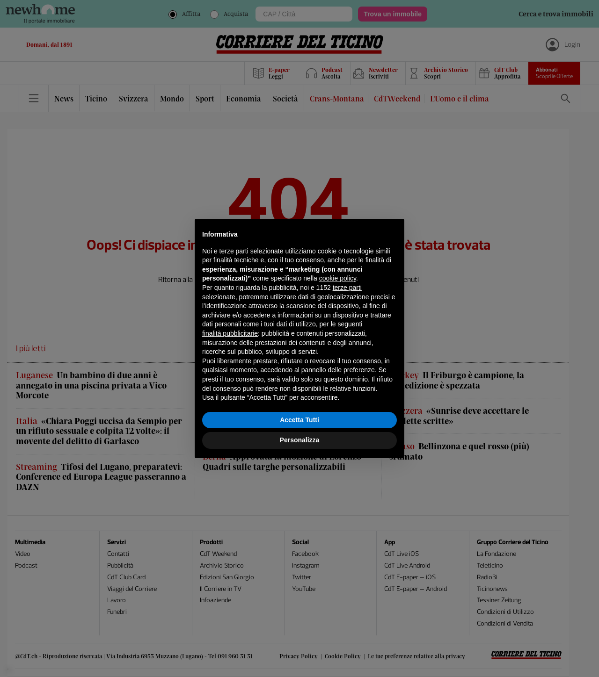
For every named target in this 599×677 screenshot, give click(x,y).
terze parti (347, 287)
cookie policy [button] (337, 278)
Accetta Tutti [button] (299, 420)
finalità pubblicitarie (230, 333)
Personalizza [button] (300, 440)
